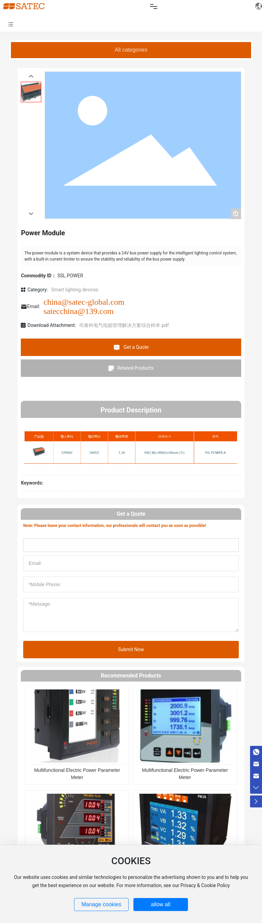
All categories (131, 50)
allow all (160, 904)
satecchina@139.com (79, 311)
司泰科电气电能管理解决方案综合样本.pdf (124, 325)
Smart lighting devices (74, 289)
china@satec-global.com (84, 302)
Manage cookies (101, 904)
